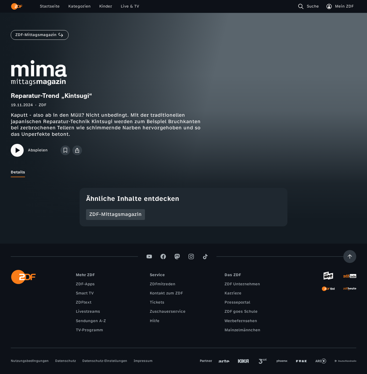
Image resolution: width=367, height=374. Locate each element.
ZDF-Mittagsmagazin (115, 214)
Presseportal (237, 302)
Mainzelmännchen (242, 330)
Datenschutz (65, 361)
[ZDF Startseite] (17, 6)
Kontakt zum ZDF (166, 293)
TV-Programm (89, 330)
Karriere (233, 293)
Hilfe (154, 321)
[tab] (18, 172)
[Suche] (310, 6)
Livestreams (88, 311)
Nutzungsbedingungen (30, 361)
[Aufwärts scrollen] (349, 256)
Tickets (157, 302)
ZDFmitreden (162, 284)
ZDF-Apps (85, 284)
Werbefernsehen (241, 321)
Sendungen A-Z (91, 321)
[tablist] (183, 172)
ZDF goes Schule (241, 311)
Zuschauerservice (168, 311)
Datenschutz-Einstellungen (104, 361)
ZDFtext (83, 302)
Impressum (143, 361)
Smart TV (85, 293)
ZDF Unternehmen (242, 284)
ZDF (42, 105)
